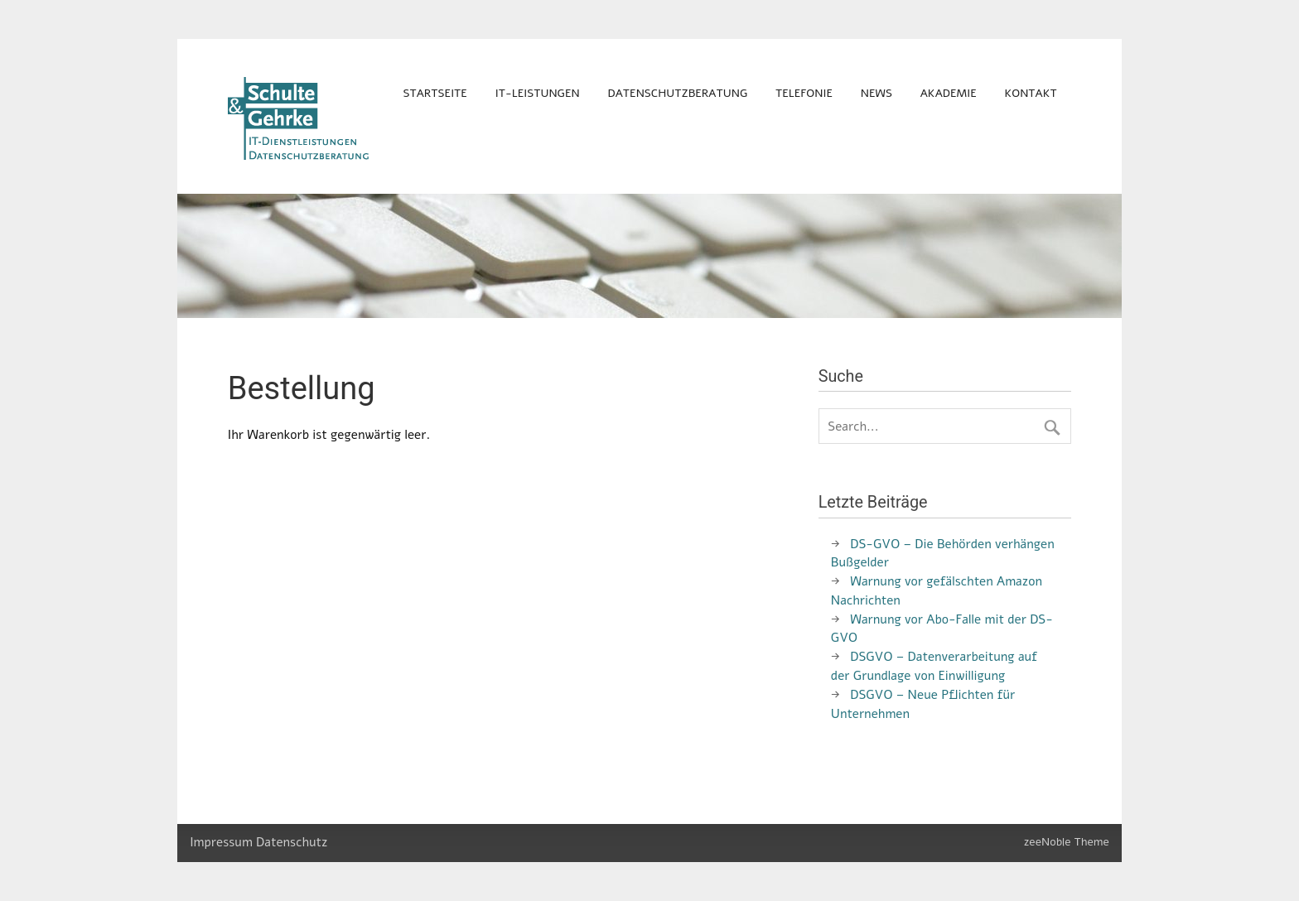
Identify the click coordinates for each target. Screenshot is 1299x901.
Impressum (221, 842)
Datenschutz (291, 842)
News (876, 93)
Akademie (948, 93)
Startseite (434, 93)
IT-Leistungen (537, 93)
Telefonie (804, 93)
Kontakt (1031, 93)
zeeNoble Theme (1066, 842)
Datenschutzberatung (678, 93)
